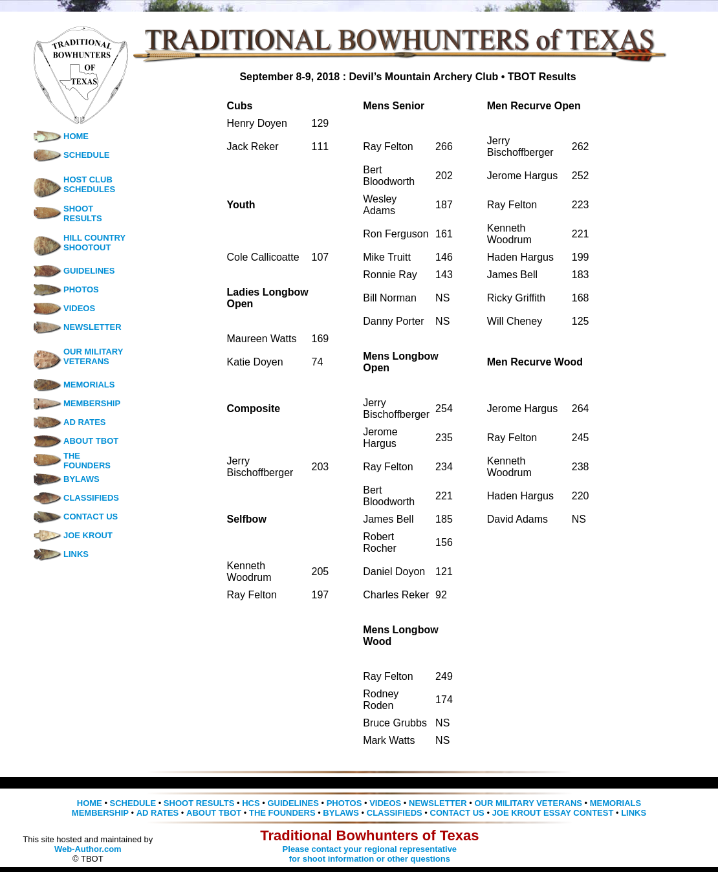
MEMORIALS (73, 384)
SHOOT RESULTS (82, 213)
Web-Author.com (88, 849)
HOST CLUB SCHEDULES (89, 184)
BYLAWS (66, 479)
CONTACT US (75, 516)
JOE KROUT (72, 535)
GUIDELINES (73, 271)
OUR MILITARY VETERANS (93, 356)
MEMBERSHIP (76, 403)
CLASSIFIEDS (75, 498)
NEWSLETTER (77, 327)
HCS (250, 803)
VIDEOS (63, 308)
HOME (60, 136)
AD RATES (68, 422)
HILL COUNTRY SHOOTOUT (94, 242)
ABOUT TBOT (75, 441)
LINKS (60, 554)
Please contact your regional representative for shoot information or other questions (370, 854)
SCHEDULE (71, 155)
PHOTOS (65, 289)
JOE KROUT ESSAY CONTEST (553, 813)
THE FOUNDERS (87, 460)
